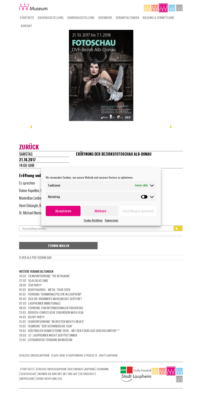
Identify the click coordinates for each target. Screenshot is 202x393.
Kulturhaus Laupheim (81, 369)
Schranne (103, 369)
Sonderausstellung (80, 17)
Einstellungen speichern (138, 210)
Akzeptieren (63, 210)
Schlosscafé (28, 374)
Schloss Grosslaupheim (51, 369)
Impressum (27, 378)
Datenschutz (111, 220)
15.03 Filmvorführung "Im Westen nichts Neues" (51, 321)
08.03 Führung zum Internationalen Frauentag (51, 307)
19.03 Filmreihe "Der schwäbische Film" (46, 326)
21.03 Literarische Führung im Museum (45, 339)
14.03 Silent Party (31, 316)
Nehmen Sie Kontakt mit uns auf (57, 374)
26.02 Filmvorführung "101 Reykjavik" (44, 275)
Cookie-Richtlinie (93, 220)
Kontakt (26, 25)
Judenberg (105, 17)
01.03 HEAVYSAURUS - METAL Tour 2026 (44, 289)
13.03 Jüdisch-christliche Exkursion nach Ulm (51, 312)
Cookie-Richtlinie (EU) (49, 378)
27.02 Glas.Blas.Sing (33, 280)
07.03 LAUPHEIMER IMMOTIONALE (40, 303)
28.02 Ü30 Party (30, 285)
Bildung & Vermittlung (158, 17)
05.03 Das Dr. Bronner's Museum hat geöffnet (50, 298)
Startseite (27, 17)
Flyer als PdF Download (35, 257)
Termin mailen (58, 245)
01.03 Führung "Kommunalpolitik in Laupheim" (50, 294)
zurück (29, 146)
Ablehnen (100, 210)
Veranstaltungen (127, 17)
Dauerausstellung (50, 17)
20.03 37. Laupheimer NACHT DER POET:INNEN (48, 335)
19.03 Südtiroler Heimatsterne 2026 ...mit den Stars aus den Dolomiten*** (69, 330)
